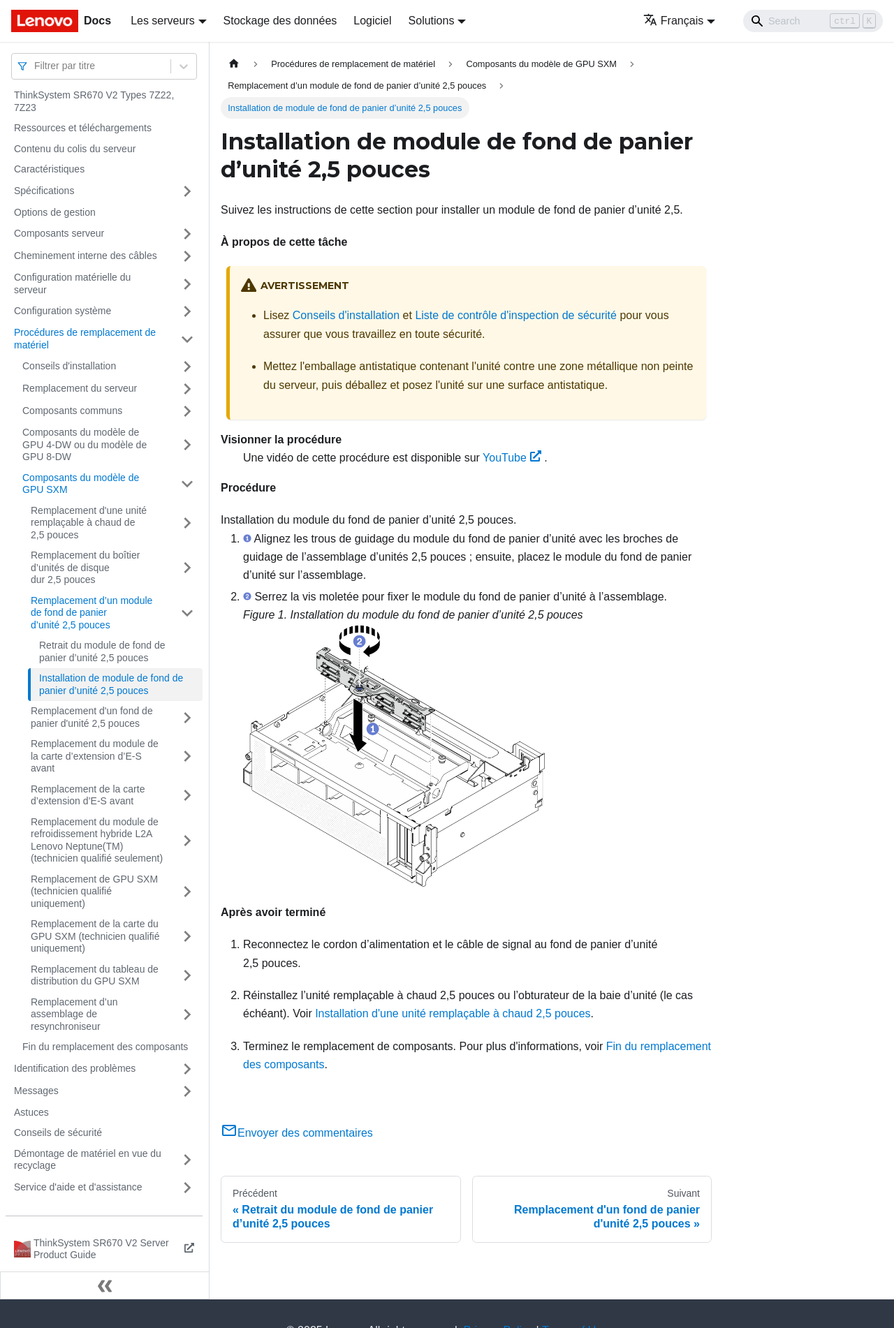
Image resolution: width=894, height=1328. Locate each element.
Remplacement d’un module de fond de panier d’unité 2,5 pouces (91, 612)
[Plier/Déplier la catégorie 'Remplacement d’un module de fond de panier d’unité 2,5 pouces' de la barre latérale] (187, 613)
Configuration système (62, 310)
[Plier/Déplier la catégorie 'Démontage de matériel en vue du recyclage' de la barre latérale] (187, 1160)
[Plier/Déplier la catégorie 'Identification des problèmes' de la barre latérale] (187, 1069)
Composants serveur (59, 233)
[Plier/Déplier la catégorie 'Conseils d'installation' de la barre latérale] (187, 366)
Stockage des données (280, 21)
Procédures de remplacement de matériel (85, 339)
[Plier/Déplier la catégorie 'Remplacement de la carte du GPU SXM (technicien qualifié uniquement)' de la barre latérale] (187, 936)
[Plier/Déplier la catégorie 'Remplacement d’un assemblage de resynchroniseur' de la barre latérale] (187, 1015)
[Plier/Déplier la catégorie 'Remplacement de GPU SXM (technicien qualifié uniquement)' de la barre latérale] (187, 892)
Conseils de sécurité (58, 1132)
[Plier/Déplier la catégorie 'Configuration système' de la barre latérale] (187, 311)
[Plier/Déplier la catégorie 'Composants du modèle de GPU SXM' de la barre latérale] (187, 484)
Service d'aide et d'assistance (78, 1187)
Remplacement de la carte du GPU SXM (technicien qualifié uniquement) (95, 936)
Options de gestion (55, 212)
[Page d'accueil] (234, 64)
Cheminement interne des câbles (85, 255)
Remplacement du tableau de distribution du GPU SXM (95, 975)
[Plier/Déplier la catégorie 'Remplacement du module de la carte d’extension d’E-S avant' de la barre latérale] (187, 756)
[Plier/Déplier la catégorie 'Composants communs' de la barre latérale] (187, 411)
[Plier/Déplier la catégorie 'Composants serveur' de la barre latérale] (187, 234)
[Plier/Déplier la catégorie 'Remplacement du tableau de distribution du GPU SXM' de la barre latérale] (187, 975)
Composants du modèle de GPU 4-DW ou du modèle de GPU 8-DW (84, 444)
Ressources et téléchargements (83, 127)
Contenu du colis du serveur (74, 148)
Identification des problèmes (74, 1068)
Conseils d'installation (69, 365)
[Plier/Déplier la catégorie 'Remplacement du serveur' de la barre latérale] (187, 389)
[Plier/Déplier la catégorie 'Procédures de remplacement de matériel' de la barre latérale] (187, 339)
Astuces (31, 1112)
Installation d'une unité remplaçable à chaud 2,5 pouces (452, 1013)
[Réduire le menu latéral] (105, 1285)
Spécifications (44, 190)
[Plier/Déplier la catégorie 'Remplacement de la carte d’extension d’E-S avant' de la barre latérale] (187, 795)
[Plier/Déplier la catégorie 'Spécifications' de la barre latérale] (187, 191)
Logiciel (372, 21)
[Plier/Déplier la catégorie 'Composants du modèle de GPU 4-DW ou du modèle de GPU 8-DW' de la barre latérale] (187, 445)
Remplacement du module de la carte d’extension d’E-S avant (95, 756)
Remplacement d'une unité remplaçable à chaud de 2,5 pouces (89, 522)
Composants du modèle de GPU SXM (80, 484)
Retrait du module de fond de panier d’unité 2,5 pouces (102, 651)
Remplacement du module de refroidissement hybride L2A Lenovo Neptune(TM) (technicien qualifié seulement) (97, 840)
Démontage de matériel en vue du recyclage (87, 1160)
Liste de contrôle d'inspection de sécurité (516, 315)
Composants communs (72, 410)
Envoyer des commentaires (297, 1133)
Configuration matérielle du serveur (72, 283)
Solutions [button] (432, 21)
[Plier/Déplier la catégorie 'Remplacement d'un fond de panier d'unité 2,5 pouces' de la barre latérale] (187, 717)
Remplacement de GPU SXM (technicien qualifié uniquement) (94, 891)
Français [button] (673, 21)
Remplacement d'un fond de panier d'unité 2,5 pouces (92, 717)
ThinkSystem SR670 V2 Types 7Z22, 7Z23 (94, 101)
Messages (36, 1090)
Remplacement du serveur (79, 388)
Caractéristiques (49, 169)
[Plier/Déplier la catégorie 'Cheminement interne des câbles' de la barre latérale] (187, 256)
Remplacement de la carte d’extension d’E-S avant (88, 795)
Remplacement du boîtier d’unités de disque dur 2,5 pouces (85, 567)
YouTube (512, 458)
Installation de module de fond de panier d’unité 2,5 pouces (111, 684)
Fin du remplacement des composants (105, 1046)
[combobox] (35, 66)
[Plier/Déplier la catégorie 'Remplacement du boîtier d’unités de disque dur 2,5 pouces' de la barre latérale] (187, 568)
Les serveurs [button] (163, 21)
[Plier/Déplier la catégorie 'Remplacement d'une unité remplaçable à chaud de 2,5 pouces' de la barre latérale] (187, 523)
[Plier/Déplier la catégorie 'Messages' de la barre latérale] (187, 1091)
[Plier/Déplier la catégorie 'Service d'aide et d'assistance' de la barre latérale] (187, 1187)
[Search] (813, 21)
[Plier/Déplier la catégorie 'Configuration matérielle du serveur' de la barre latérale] (187, 283)
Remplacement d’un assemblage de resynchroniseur (74, 1014)
